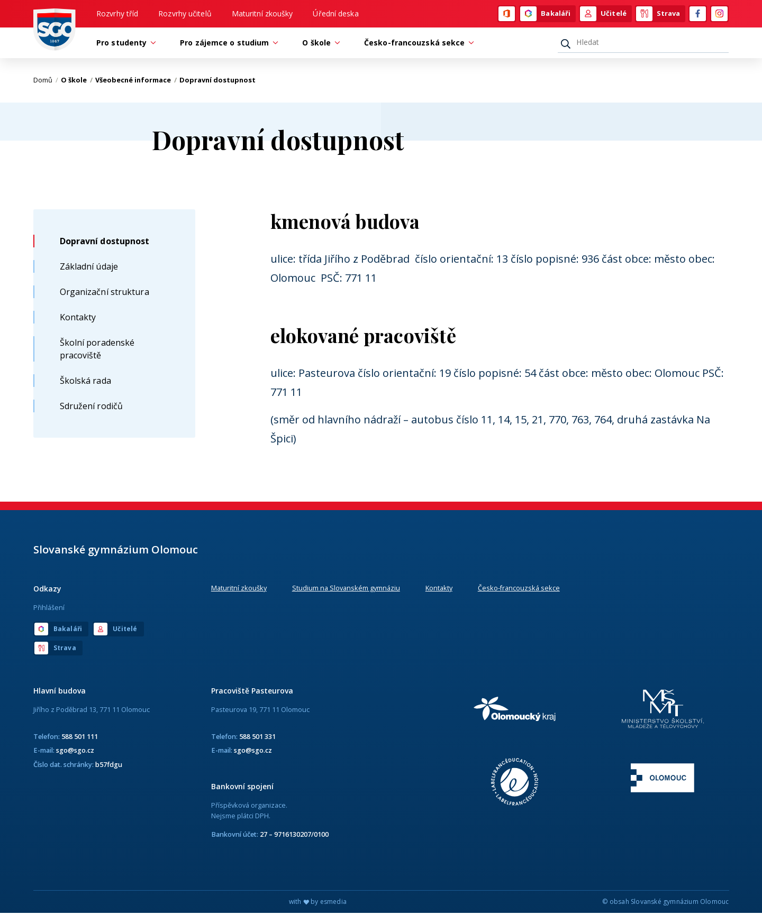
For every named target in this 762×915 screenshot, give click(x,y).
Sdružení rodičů (91, 407)
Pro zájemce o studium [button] (227, 44)
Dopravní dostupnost (105, 242)
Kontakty (78, 319)
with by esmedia (318, 903)
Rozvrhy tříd (117, 14)
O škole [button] (319, 44)
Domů (45, 82)
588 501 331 (257, 738)
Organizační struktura (104, 293)
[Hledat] (643, 43)
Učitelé (603, 14)
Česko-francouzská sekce (519, 590)
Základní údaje (89, 268)
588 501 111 (79, 738)
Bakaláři (545, 14)
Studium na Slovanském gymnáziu (346, 590)
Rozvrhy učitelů (185, 14)
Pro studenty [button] (124, 44)
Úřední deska (335, 14)
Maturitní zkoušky (262, 14)
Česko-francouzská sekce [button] (417, 44)
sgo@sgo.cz (75, 752)
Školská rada (85, 382)
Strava (658, 14)
